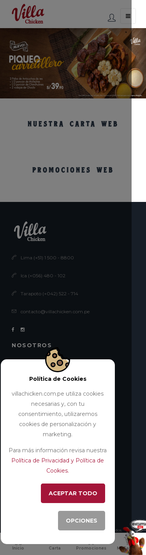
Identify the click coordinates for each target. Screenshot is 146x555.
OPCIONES (81, 520)
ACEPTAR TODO (73, 493)
